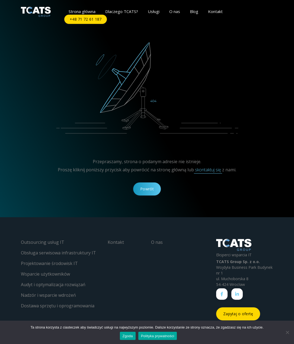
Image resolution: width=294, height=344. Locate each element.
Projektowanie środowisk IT (49, 263)
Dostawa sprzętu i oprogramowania (57, 306)
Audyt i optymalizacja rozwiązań (53, 285)
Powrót (147, 188)
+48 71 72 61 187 (85, 19)
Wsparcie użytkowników (45, 274)
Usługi (153, 11)
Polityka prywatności (157, 336)
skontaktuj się (208, 170)
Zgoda (128, 336)
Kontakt (215, 11)
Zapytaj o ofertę (238, 313)
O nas (174, 11)
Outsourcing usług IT (42, 242)
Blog (194, 11)
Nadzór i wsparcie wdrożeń (48, 295)
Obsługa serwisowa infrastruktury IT (58, 253)
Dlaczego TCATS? (121, 11)
